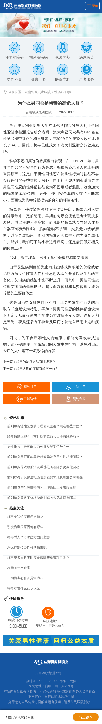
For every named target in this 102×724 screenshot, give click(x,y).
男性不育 (14, 73)
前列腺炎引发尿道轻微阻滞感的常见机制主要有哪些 (45, 477)
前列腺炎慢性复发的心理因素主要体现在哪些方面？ (45, 426)
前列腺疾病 (38, 51)
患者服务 (86, 73)
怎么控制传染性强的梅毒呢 (27, 547)
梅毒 (66, 92)
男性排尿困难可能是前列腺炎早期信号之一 (38, 447)
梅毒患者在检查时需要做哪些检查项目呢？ (38, 558)
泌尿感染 (86, 51)
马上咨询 (86, 717)
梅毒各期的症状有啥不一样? (36, 369)
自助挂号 (75, 387)
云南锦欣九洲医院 (38, 92)
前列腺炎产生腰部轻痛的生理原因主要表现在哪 (41, 487)
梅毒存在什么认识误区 (23, 588)
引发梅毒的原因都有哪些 (25, 527)
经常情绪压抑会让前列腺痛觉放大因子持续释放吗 (43, 436)
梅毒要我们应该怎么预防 (25, 517)
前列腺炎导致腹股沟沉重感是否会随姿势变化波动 (43, 467)
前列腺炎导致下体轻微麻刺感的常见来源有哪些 (41, 498)
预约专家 (75, 399)
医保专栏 (62, 73)
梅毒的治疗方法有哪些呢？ (35, 362)
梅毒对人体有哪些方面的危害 (28, 537)
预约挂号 (26, 387)
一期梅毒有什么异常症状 (25, 578)
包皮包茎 (62, 51)
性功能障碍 (14, 51)
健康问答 (38, 73)
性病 (57, 92)
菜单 (92, 6)
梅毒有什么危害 (18, 568)
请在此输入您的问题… (20, 717)
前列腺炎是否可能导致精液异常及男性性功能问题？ (45, 457)
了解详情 (26, 399)
